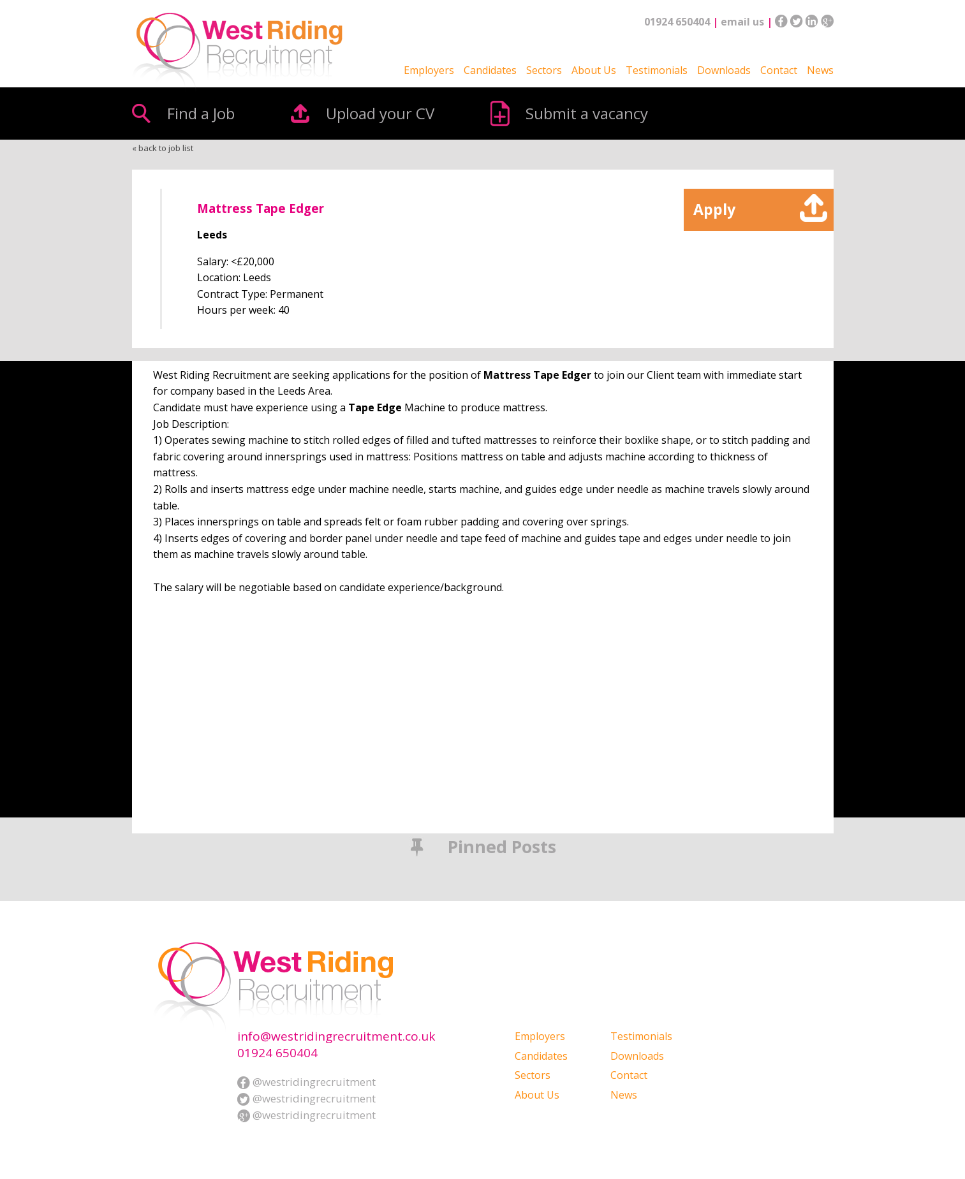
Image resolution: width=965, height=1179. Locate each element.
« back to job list (162, 148)
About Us (593, 70)
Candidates (490, 70)
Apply (714, 209)
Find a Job (201, 113)
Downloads (724, 70)
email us (742, 22)
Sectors (544, 70)
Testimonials (657, 70)
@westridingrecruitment (306, 1081)
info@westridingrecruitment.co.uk (336, 1036)
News (820, 70)
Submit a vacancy (587, 113)
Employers (429, 70)
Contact (778, 70)
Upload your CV (380, 113)
